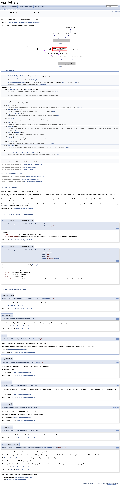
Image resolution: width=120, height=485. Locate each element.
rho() (7, 205)
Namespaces (29, 7)
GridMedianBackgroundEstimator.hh (24, 208)
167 (12, 375)
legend (60, 43)
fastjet (2, 9)
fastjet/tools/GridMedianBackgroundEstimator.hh (24, 22)
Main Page (4, 6)
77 (10, 208)
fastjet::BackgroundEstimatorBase (33, 164)
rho (9, 101)
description (11, 160)
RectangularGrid (34, 78)
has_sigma (11, 118)
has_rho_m (11, 141)
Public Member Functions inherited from (21, 164)
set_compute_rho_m (13, 93)
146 (12, 329)
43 (11, 308)
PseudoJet (28, 89)
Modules (21, 6)
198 (12, 420)
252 (12, 470)
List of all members (116, 11)
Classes (37, 7)
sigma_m (10, 126)
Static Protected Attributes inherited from (21, 181)
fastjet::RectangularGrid (30, 167)
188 (12, 397)
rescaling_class (44, 152)
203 (12, 437)
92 (11, 240)
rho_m (10, 122)
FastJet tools (3, 14)
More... (40, 19)
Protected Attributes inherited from (20, 179)
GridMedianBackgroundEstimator (13, 9)
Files (44, 7)
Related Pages (13, 6)
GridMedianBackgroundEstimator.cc (24, 308)
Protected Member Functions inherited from (22, 176)
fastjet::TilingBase (29, 169)
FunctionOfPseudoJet (28, 152)
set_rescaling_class (13, 152)
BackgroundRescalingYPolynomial (13, 458)
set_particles (11, 89)
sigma (10, 105)
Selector (64, 82)
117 (12, 282)
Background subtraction (12, 14)
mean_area (11, 145)
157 (12, 352)
